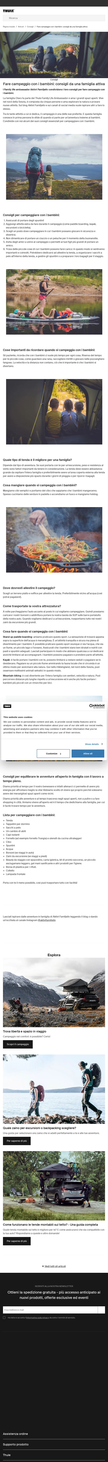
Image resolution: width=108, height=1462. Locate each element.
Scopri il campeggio (20, 1045)
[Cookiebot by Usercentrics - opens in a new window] (92, 706)
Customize (53, 753)
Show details (92, 744)
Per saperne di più (17, 1140)
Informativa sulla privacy (37, 1317)
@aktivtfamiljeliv (47, 920)
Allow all (87, 753)
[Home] (20, 10)
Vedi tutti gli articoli (54, 1266)
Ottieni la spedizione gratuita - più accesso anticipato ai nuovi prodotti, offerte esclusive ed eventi (54, 1295)
